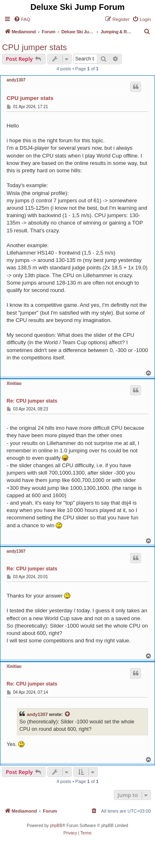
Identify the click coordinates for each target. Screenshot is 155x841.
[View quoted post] (68, 714)
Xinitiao (14, 383)
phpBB (56, 825)
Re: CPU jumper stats (32, 401)
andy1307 (16, 80)
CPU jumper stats (34, 47)
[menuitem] (22, 19)
